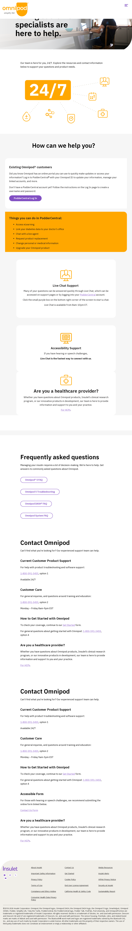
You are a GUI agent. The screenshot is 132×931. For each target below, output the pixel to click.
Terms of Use (36, 885)
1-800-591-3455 (29, 573)
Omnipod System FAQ (36, 515)
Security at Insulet (105, 885)
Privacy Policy (36, 879)
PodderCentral (88, 294)
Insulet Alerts (103, 873)
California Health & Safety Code (78, 891)
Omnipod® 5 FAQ (34, 479)
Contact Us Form (29, 810)
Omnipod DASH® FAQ (36, 503)
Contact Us (69, 867)
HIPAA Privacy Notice (107, 879)
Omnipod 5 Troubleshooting (40, 491)
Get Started (69, 625)
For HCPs (66, 409)
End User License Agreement (76, 885)
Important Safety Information (43, 873)
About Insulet (36, 867)
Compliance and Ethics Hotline (43, 891)
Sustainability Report (106, 891)
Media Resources (105, 867)
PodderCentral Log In (25, 198)
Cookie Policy (70, 879)
